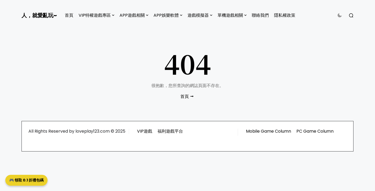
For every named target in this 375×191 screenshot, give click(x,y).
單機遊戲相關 (230, 15)
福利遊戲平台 (170, 131)
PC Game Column (315, 131)
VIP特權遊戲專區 (95, 15)
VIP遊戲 (144, 131)
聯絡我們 (260, 15)
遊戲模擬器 (198, 15)
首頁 (69, 15)
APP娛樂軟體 (166, 15)
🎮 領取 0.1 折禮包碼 (26, 180)
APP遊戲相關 (132, 15)
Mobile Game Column (268, 131)
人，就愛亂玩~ (39, 15)
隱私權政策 (284, 15)
